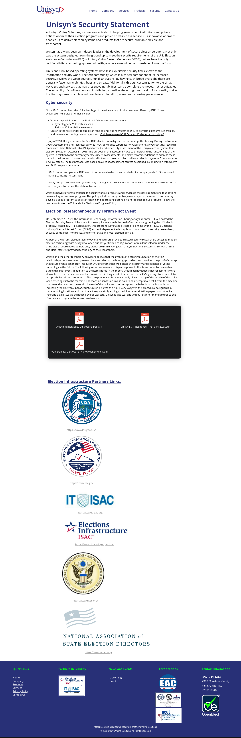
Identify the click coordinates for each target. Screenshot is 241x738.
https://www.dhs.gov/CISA (81, 430)
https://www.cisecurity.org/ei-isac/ (94, 544)
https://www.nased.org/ (98, 652)
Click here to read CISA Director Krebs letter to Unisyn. (131, 134)
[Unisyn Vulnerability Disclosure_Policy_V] (79, 320)
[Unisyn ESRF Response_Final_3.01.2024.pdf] (145, 320)
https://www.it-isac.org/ (90, 512)
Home (16, 677)
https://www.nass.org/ (85, 600)
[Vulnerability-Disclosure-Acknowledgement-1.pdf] (79, 345)
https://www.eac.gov (81, 483)
